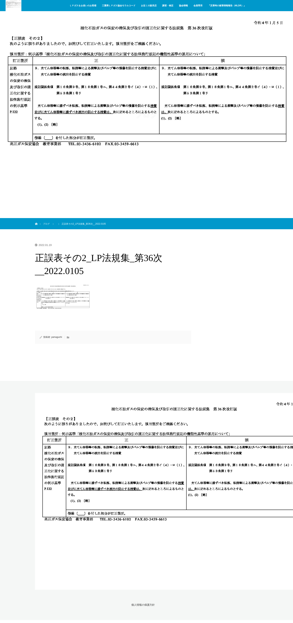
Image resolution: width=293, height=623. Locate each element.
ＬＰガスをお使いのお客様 (83, 5)
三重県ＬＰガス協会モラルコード (118, 5)
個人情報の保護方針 (142, 604)
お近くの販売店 (149, 5)
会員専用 (197, 5)
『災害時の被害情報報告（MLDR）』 (227, 5)
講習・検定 (167, 5)
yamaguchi (56, 337)
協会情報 (183, 5)
